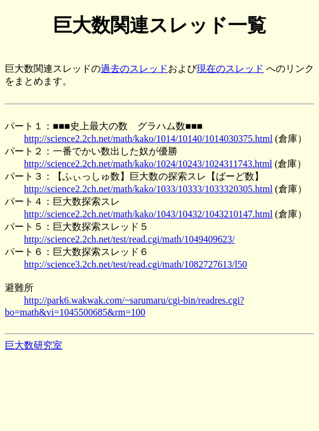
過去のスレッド (134, 68)
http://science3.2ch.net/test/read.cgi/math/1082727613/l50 (135, 264)
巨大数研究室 (33, 345)
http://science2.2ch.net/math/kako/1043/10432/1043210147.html (148, 214)
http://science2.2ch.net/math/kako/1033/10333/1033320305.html (148, 189)
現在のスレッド (230, 68)
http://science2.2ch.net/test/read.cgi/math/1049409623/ (129, 239)
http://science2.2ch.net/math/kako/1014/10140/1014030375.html (148, 138)
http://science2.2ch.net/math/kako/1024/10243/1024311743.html (148, 164)
